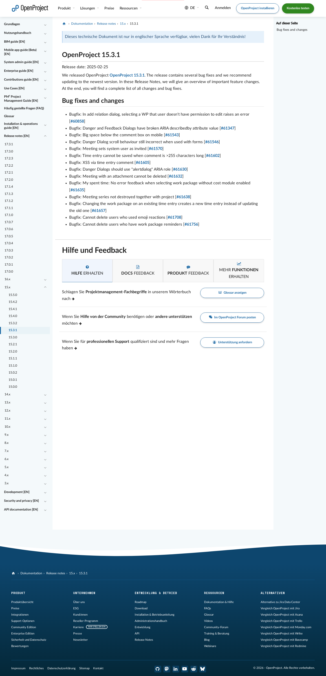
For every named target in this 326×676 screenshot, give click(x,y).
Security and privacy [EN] (21, 500)
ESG (76, 608)
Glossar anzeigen (232, 293)
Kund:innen (80, 614)
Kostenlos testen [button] (298, 8)
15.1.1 (13, 358)
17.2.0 (8, 179)
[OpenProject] (64, 23)
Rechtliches (36, 668)
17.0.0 (8, 271)
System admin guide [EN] (21, 62)
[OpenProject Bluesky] (202, 669)
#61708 (174, 218)
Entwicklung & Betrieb (156, 593)
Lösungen (88, 8)
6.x (6, 459)
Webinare (210, 646)
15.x (7, 287)
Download (141, 608)
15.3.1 (13, 330)
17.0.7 (8, 222)
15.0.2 (13, 372)
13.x (7, 402)
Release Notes (144, 640)
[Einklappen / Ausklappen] (45, 24)
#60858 (77, 121)
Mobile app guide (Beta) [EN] (20, 52)
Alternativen (273, 593)
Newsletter (80, 640)
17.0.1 (8, 264)
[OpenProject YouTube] (184, 669)
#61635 (77, 190)
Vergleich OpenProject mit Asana (282, 614)
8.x (6, 443)
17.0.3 (8, 250)
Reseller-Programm (85, 621)
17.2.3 (8, 158)
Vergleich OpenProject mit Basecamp (284, 640)
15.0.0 (13, 386)
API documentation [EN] (21, 509)
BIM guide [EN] (14, 41)
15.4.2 (13, 302)
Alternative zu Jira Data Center (280, 602)
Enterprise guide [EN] (18, 71)
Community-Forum (216, 627)
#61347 (227, 128)
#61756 (191, 224)
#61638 (183, 197)
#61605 (142, 163)
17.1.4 (8, 186)
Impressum (18, 668)
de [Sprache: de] (190, 8)
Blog (207, 640)
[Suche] (207, 8)
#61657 (98, 211)
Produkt (65, 8)
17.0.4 (8, 243)
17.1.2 (8, 201)
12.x (7, 410)
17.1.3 (8, 194)
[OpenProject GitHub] (157, 669)
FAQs (207, 608)
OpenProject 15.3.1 (127, 75)
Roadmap (140, 602)
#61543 (172, 135)
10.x (7, 426)
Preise (109, 8)
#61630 (180, 169)
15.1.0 (13, 365)
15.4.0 (13, 316)
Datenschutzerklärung (61, 668)
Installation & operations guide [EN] (21, 126)
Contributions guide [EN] (21, 79)
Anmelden (223, 8)
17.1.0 (8, 215)
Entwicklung (142, 627)
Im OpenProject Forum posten (232, 317)
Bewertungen (20, 646)
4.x (6, 475)
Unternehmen (84, 593)
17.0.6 (8, 229)
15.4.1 (13, 309)
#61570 (155, 149)
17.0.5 (8, 236)
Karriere (78, 627)
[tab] (87, 270)
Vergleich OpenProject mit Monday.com (286, 627)
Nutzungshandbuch (17, 33)
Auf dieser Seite (287, 23)
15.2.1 (13, 344)
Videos (208, 621)
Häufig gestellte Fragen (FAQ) (24, 108)
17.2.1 (8, 172)
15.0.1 (13, 379)
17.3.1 (8, 144)
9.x (6, 434)
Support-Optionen (22, 621)
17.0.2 (8, 257)
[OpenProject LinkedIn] (175, 669)
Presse (77, 633)
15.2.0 (13, 351)
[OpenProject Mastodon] (166, 669)
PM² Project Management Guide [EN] (21, 98)
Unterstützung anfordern (232, 342)
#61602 (213, 156)
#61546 (212, 142)
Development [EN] (16, 492)
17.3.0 (8, 151)
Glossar (9, 116)
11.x (7, 418)
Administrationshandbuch (151, 621)
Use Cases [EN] (14, 88)
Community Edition (23, 627)
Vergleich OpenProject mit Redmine (283, 646)
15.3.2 (13, 323)
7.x (6, 451)
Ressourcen (129, 8)
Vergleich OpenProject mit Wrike (282, 633)
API (137, 633)
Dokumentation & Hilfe (219, 602)
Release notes (106, 23)
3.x (6, 483)
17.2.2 (8, 165)
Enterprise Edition (22, 633)
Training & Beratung (216, 633)
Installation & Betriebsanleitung (154, 614)
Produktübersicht (22, 602)
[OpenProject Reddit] (193, 669)
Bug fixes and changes (292, 29)
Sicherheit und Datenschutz (28, 640)
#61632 (175, 176)
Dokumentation (82, 23)
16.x (7, 279)
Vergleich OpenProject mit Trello (281, 621)
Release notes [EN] (16, 136)
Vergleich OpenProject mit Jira (280, 608)
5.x (6, 467)
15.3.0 (13, 337)
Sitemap (84, 668)
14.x (7, 394)
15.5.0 (13, 295)
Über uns (79, 602)
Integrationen (20, 614)
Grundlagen (12, 24)
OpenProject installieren (257, 8)
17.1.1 (8, 208)
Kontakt (98, 668)
